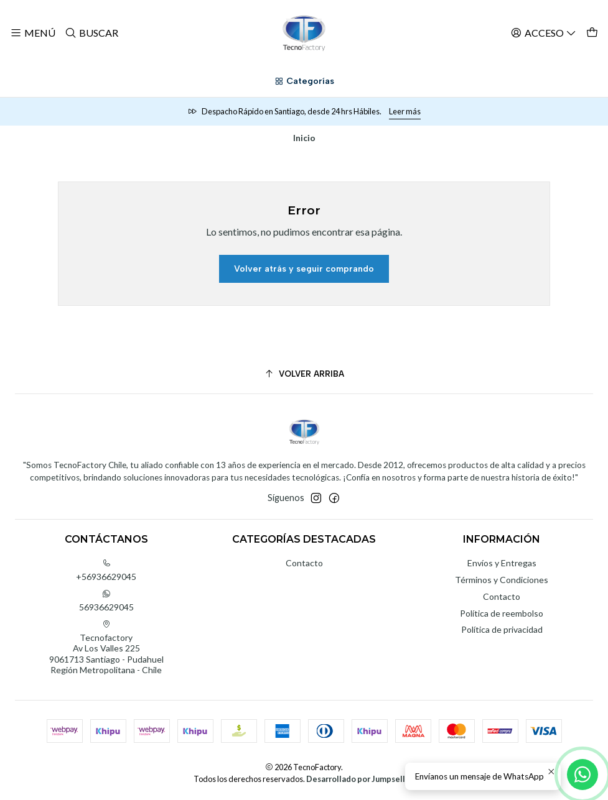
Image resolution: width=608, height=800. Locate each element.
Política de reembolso (501, 613)
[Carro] (592, 32)
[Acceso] (543, 32)
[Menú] (32, 32)
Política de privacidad (502, 629)
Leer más (405, 111)
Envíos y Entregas (501, 563)
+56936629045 (106, 570)
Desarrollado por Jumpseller (359, 779)
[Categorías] (304, 81)
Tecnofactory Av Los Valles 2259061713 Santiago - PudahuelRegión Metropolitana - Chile (106, 648)
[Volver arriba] (304, 374)
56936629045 (106, 600)
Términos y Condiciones (501, 579)
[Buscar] (91, 32)
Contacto (304, 563)
